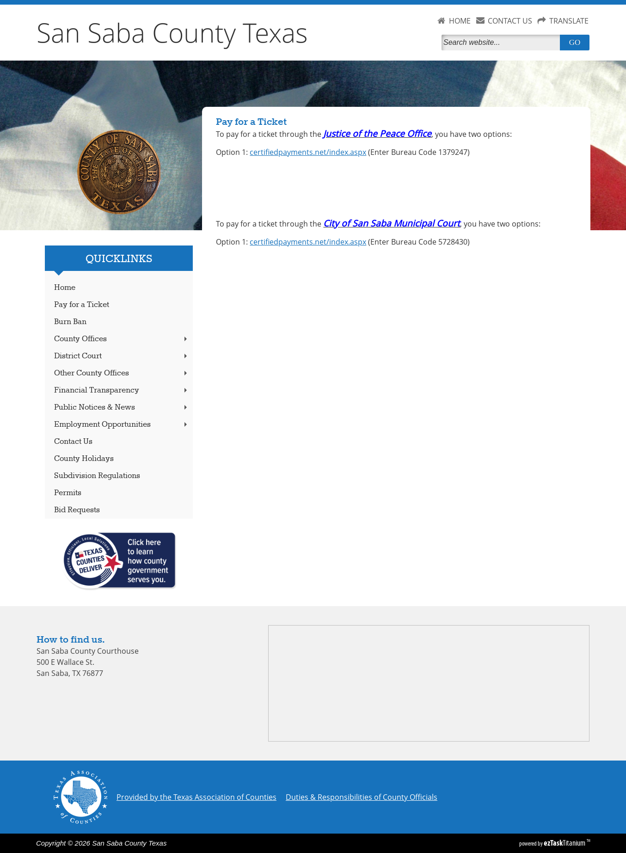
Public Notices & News (121, 407)
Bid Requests (77, 510)
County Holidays (84, 459)
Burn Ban (70, 322)
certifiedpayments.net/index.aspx (308, 152)
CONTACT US (510, 21)
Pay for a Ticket (81, 305)
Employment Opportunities (121, 425)
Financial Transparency (121, 390)
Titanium (565, 843)
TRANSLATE (569, 21)
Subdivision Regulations (97, 476)
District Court (121, 356)
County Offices (121, 339)
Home (64, 288)
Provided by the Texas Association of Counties (196, 797)
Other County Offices (121, 373)
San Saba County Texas (172, 32)
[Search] (503, 42)
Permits (67, 493)
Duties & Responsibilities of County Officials (361, 797)
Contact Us (73, 442)
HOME (460, 21)
